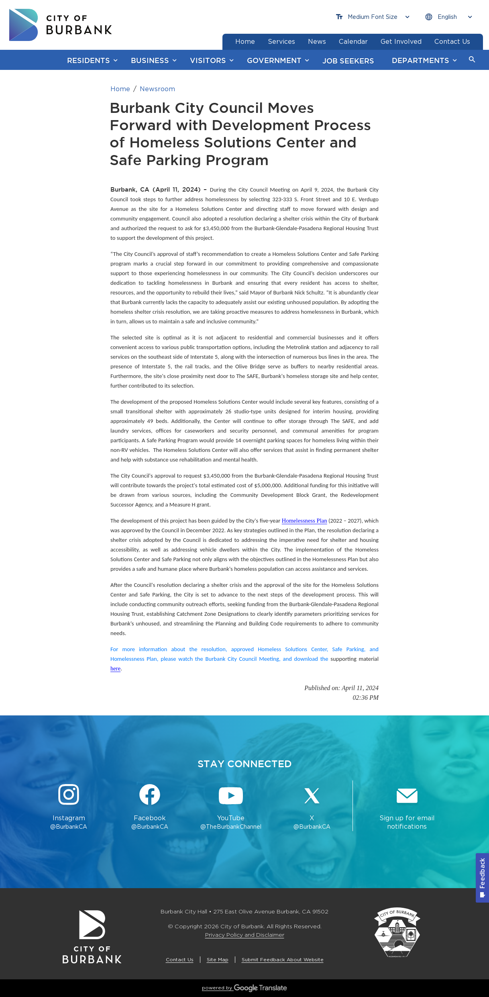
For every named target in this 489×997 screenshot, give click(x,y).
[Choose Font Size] (372, 17)
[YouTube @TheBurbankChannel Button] (230, 807)
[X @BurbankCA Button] (311, 807)
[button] (472, 60)
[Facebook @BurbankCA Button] (149, 807)
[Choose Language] (448, 17)
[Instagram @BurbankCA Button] (68, 807)
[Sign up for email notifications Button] (407, 807)
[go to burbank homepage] (60, 25)
